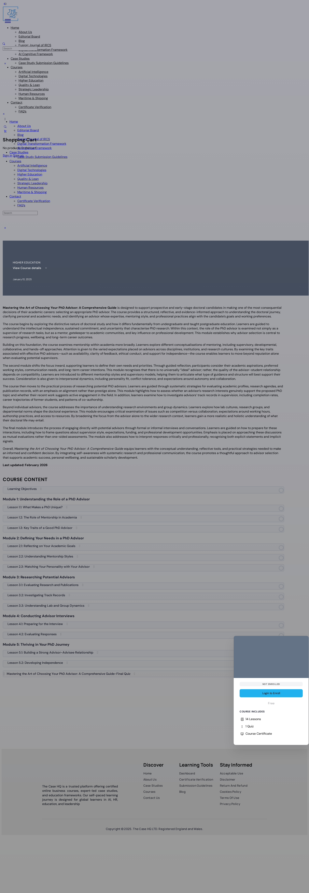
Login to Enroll (271, 693)
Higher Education (27, 262)
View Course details (30, 268)
